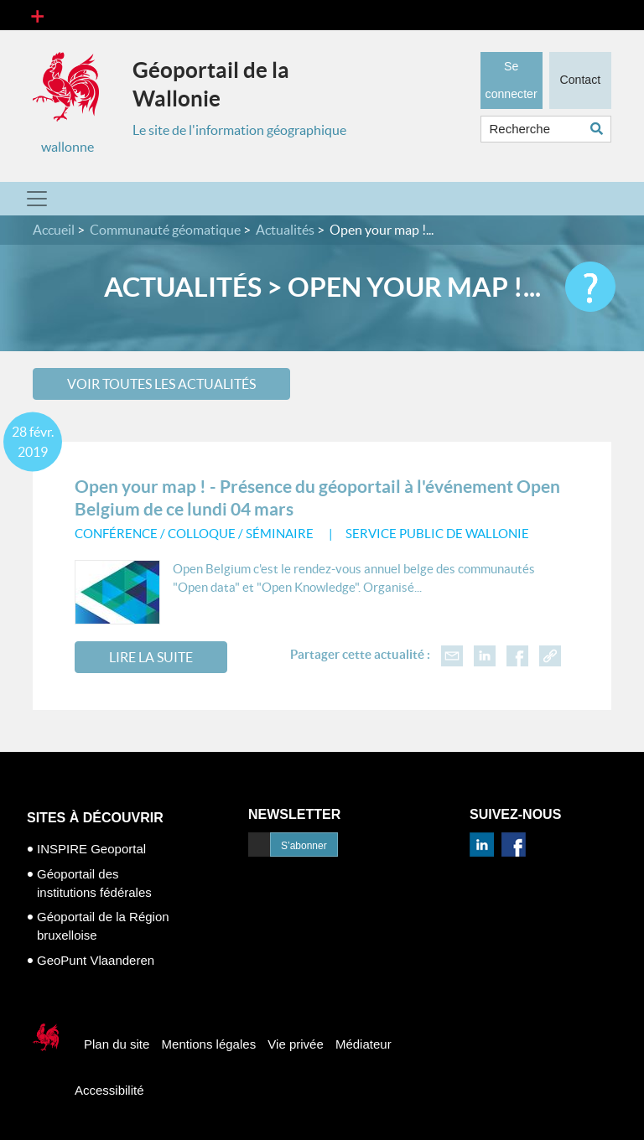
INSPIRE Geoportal (91, 849)
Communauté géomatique (165, 229)
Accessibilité (109, 1090)
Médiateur (363, 1044)
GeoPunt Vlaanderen (95, 960)
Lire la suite (151, 657)
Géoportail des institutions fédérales (94, 883)
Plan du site (116, 1044)
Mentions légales (209, 1044)
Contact (580, 79)
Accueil (54, 229)
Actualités (285, 229)
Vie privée (295, 1044)
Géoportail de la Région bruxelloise (103, 925)
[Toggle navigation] (37, 15)
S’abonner (304, 846)
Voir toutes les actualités (161, 383)
